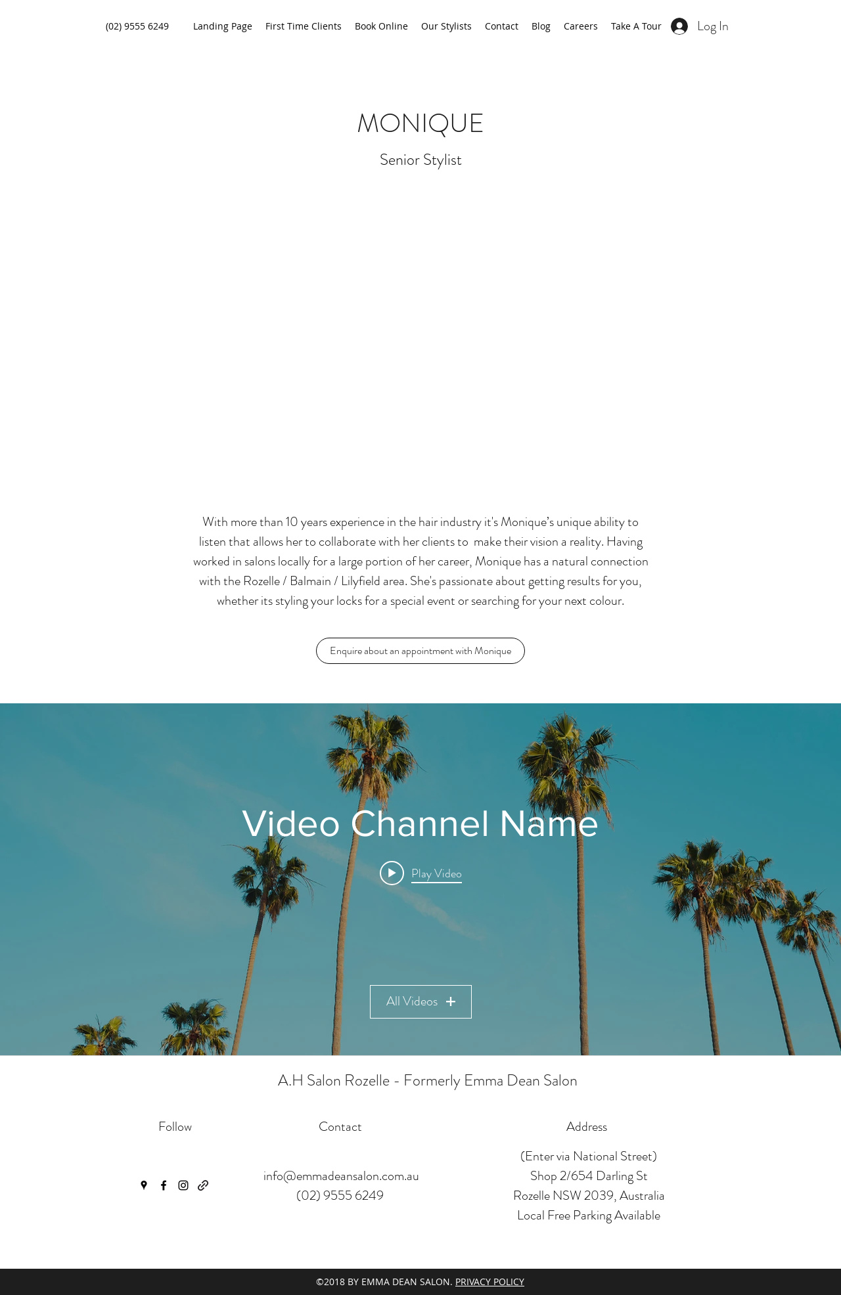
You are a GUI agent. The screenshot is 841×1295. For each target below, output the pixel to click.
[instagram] (183, 1185)
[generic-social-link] (203, 1185)
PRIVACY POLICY (489, 1281)
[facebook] (163, 1185)
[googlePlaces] (143, 1185)
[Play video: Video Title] (421, 873)
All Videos (420, 1001)
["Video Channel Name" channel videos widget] (420, 879)
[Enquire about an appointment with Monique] (420, 651)
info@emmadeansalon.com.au (341, 1175)
